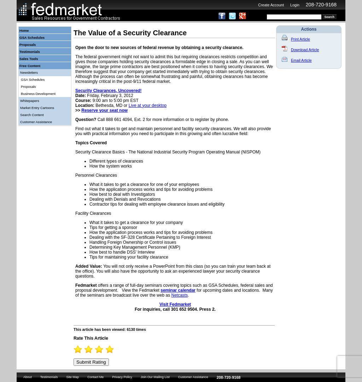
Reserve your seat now (104, 110)
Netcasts (179, 295)
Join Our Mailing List (155, 377)
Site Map (72, 377)
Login (294, 5)
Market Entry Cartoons (37, 108)
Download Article (300, 50)
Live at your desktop (148, 105)
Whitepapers (29, 101)
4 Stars (113, 349)
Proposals (27, 45)
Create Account (271, 5)
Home (24, 30)
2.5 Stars (97, 349)
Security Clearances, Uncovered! (108, 90)
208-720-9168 (321, 4)
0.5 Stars (76, 349)
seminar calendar (177, 290)
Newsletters (29, 72)
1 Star (81, 349)
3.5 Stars (107, 349)
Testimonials (29, 52)
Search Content (32, 115)
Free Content (29, 66)
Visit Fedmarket (175, 304)
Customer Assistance (36, 122)
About (27, 377)
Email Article (297, 60)
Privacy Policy (122, 377)
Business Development (38, 94)
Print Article (296, 39)
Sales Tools (28, 59)
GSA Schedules (32, 38)
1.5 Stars (86, 349)
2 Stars (91, 349)
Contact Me (95, 377)
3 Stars (102, 349)
